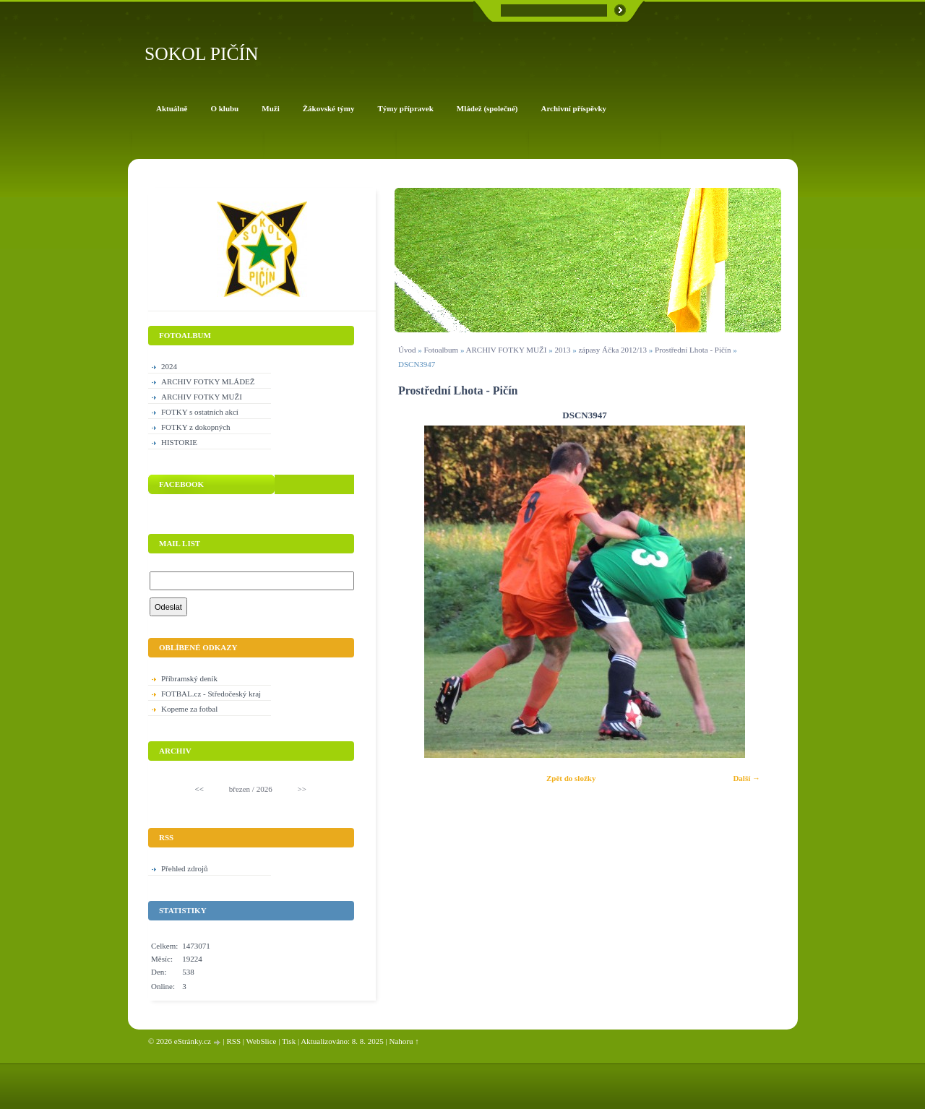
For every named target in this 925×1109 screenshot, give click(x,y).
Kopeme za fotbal (189, 708)
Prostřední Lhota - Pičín (694, 349)
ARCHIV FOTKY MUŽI (506, 349)
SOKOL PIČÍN (202, 53)
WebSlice (261, 1041)
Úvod (407, 349)
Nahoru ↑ (404, 1041)
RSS (233, 1041)
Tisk (289, 1041)
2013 (562, 349)
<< (199, 789)
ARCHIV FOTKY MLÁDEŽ (208, 381)
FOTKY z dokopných (196, 427)
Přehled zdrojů (184, 868)
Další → (746, 778)
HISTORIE (179, 442)
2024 (169, 366)
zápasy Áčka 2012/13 (612, 349)
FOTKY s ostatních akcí (199, 411)
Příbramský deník (189, 678)
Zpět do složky (570, 778)
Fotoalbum (440, 349)
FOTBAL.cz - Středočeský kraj (211, 693)
